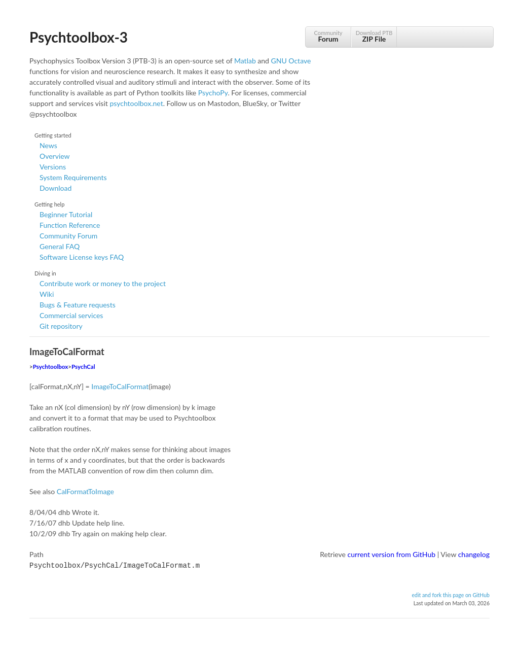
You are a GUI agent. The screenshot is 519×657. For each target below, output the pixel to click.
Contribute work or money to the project (103, 283)
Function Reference (70, 225)
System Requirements (73, 177)
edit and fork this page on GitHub (451, 594)
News (48, 145)
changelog (474, 554)
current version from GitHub (392, 554)
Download (55, 188)
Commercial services (71, 315)
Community (328, 36)
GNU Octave (291, 60)
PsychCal (83, 366)
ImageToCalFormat (120, 386)
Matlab (245, 60)
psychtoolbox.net (136, 103)
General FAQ (60, 246)
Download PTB (374, 36)
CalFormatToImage (85, 491)
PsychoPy (213, 92)
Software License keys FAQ (82, 257)
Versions (53, 166)
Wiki (47, 294)
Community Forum (68, 235)
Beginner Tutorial (66, 214)
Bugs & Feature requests (78, 304)
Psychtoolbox (50, 366)
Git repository (61, 326)
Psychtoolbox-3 (78, 37)
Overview (55, 156)
